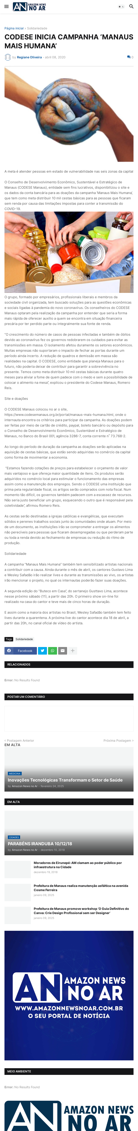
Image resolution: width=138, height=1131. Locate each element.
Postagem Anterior (20, 740)
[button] (6, 6)
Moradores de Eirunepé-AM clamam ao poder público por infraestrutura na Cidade (78, 865)
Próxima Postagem (117, 740)
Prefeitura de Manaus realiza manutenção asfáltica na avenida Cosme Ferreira (81, 888)
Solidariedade (37, 28)
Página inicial (13, 28)
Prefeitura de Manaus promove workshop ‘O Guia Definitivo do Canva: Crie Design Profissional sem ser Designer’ (81, 911)
